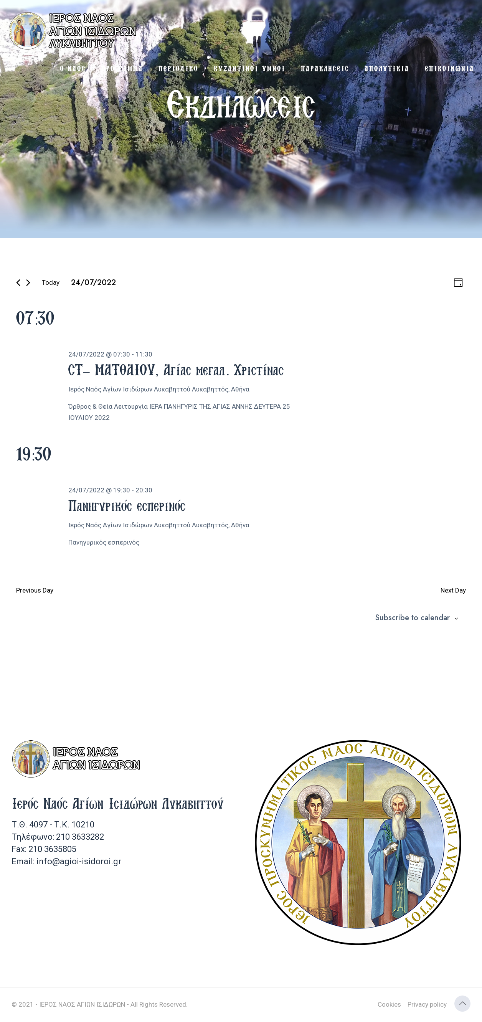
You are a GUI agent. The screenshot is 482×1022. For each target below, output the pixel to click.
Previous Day (34, 590)
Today (50, 282)
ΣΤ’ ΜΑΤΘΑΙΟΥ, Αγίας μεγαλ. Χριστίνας (176, 369)
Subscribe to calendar (412, 617)
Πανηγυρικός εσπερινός (126, 505)
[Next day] (28, 282)
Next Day (453, 590)
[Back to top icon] (462, 1004)
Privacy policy (427, 1004)
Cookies (389, 1004)
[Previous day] (18, 282)
